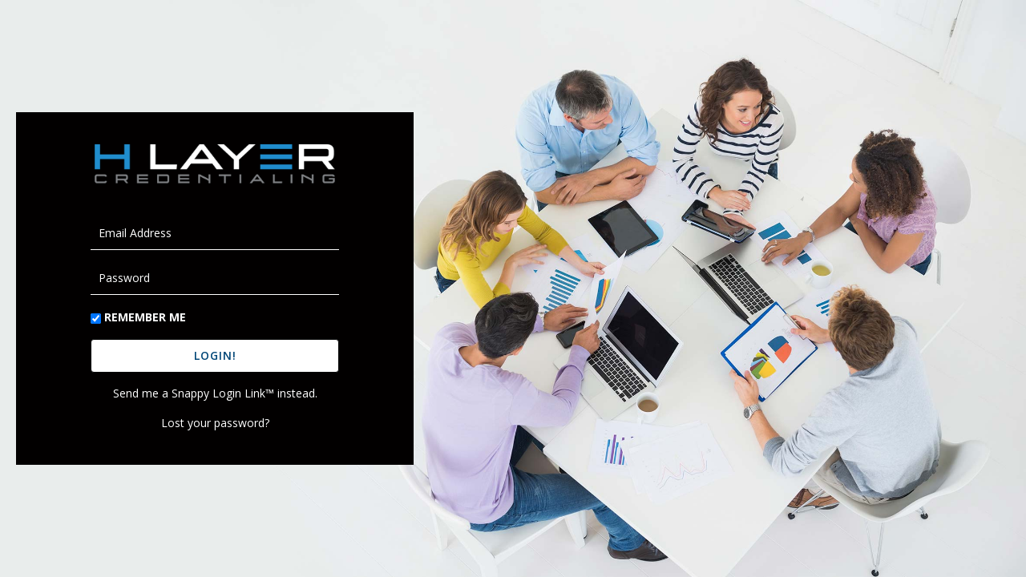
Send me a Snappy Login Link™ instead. (215, 393)
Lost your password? (215, 422)
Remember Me (145, 317)
